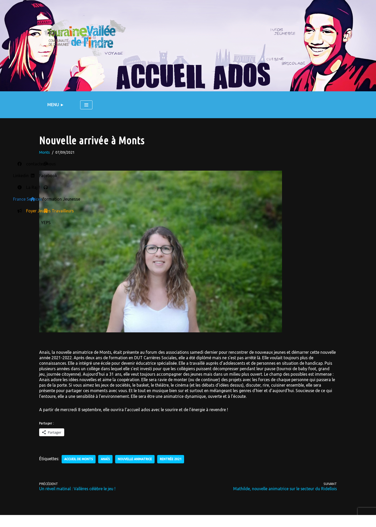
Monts (44, 153)
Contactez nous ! (97, 520)
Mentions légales (57, 520)
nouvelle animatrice (136, 458)
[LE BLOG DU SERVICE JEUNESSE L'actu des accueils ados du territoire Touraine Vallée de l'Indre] (85, 38)
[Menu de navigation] (86, 104)
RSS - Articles (204, 521)
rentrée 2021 (172, 458)
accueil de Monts (79, 458)
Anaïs (106, 458)
